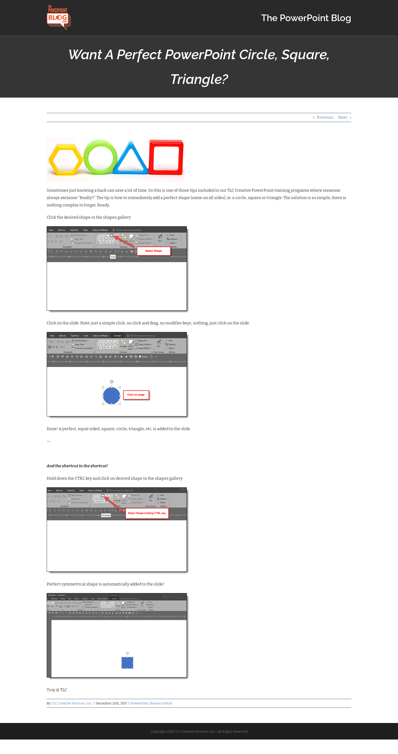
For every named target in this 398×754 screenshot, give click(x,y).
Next (342, 117)
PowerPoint (139, 703)
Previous (325, 117)
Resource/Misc (161, 703)
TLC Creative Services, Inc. (71, 703)
